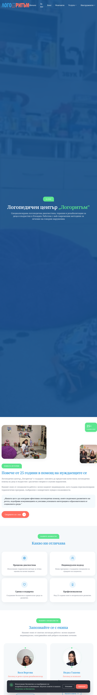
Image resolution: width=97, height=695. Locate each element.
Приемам (81, 686)
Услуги (72, 5)
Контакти (59, 5)
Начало (32, 5)
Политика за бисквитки (25, 689)
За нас (41, 5)
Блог (49, 5)
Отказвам (68, 686)
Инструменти (88, 5)
